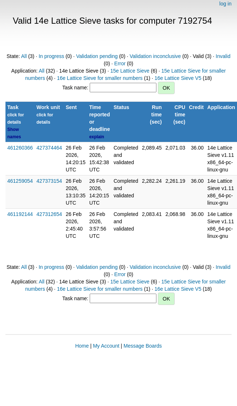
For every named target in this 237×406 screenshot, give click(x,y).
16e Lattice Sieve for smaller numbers (100, 78)
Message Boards (143, 346)
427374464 (49, 148)
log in (225, 4)
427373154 (49, 181)
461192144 (20, 214)
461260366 (20, 148)
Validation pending (97, 56)
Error (119, 63)
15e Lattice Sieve (129, 71)
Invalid (223, 56)
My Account (106, 346)
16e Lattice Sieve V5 (178, 78)
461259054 (20, 181)
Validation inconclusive (155, 56)
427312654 (49, 214)
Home (82, 346)
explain (96, 136)
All (24, 56)
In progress (51, 56)
